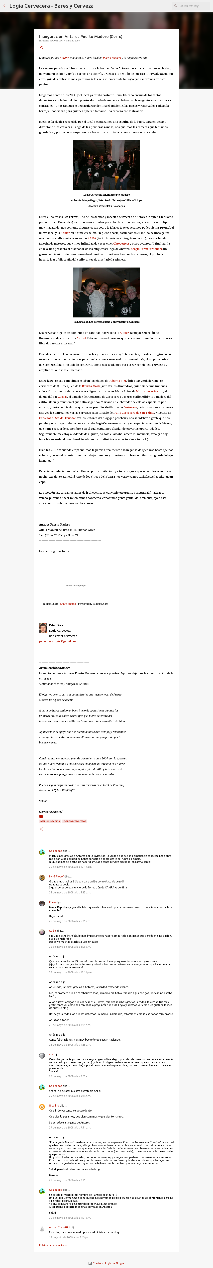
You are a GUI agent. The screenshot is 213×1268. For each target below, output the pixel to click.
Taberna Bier (117, 380)
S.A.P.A (92, 238)
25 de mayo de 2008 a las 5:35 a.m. (70, 892)
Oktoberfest (121, 243)
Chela (52, 902)
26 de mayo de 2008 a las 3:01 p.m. (70, 1024)
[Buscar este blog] (192, 6)
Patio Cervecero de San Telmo (134, 412)
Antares (64, 57)
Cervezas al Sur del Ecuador (57, 418)
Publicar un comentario (53, 1245)
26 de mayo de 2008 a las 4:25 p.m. (70, 1044)
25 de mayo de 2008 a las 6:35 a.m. (70, 921)
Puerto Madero (112, 57)
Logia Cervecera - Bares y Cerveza (51, 6)
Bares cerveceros (50, 821)
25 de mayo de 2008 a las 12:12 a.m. (70, 866)
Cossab (62, 396)
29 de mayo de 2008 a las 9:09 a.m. (70, 1076)
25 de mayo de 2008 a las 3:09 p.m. (70, 946)
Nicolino (54, 1105)
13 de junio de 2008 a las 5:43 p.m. (69, 1237)
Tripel (81, 338)
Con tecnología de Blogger (106, 1263)
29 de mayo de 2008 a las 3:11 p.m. (70, 1180)
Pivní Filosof (56, 876)
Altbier (65, 233)
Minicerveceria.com (149, 391)
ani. (51, 1054)
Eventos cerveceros (75, 821)
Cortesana (130, 407)
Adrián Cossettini (59, 1227)
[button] (41, 47)
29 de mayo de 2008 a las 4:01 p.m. (70, 1217)
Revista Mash (91, 386)
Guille (52, 930)
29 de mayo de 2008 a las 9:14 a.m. (70, 1095)
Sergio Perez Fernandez (147, 249)
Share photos (68, 603)
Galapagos (55, 850)
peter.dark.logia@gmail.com (58, 641)
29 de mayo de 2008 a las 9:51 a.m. (70, 1127)
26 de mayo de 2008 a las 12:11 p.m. (70, 972)
